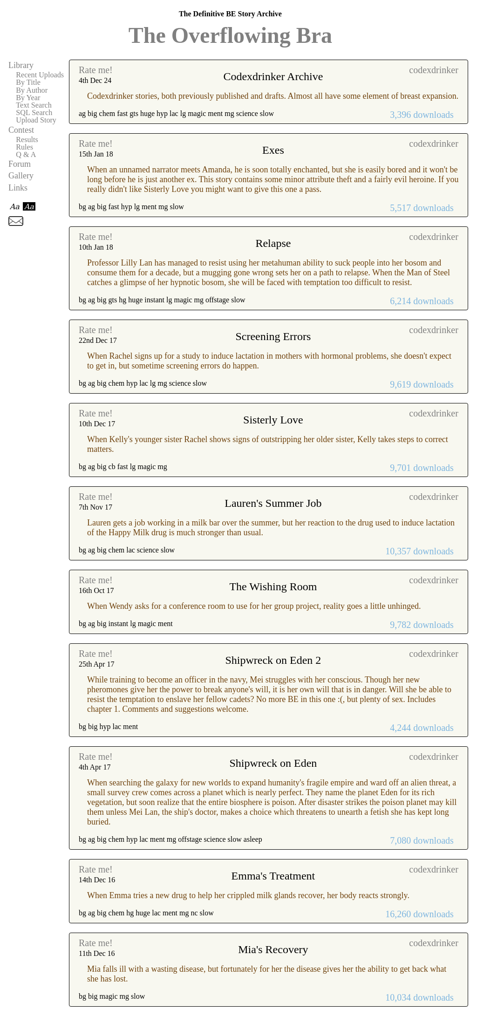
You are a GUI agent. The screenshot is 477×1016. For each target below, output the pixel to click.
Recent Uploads (40, 75)
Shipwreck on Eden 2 (273, 660)
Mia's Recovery (273, 949)
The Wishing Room (273, 586)
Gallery (21, 175)
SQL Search (34, 113)
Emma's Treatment (273, 876)
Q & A (26, 154)
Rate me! (96, 70)
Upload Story (36, 120)
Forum (19, 164)
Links (17, 187)
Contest (21, 130)
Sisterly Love (273, 420)
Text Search (34, 105)
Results (27, 140)
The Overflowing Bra (230, 35)
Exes (273, 150)
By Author (32, 90)
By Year (28, 98)
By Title (28, 82)
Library (21, 65)
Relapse (273, 243)
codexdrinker (433, 70)
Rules (24, 147)
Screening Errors (273, 336)
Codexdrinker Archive (273, 76)
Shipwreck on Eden (273, 763)
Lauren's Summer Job (273, 503)
